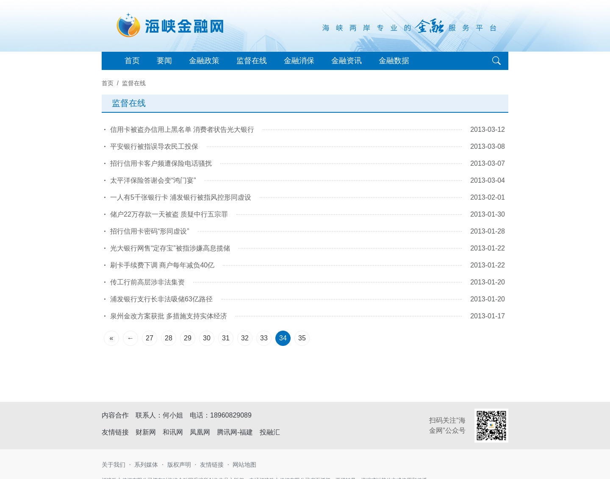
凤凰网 (200, 432)
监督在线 (251, 60)
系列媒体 (146, 464)
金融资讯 (346, 60)
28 (168, 338)
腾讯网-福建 (235, 432)
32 (245, 338)
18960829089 (231, 415)
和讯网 (173, 432)
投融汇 (270, 432)
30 (207, 338)
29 (187, 338)
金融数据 (394, 60)
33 (264, 338)
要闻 (164, 60)
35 (302, 338)
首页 (132, 60)
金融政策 (204, 60)
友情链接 (212, 464)
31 (226, 338)
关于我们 (113, 464)
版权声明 (179, 464)
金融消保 (299, 60)
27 (149, 338)
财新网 (146, 432)
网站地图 (244, 464)
